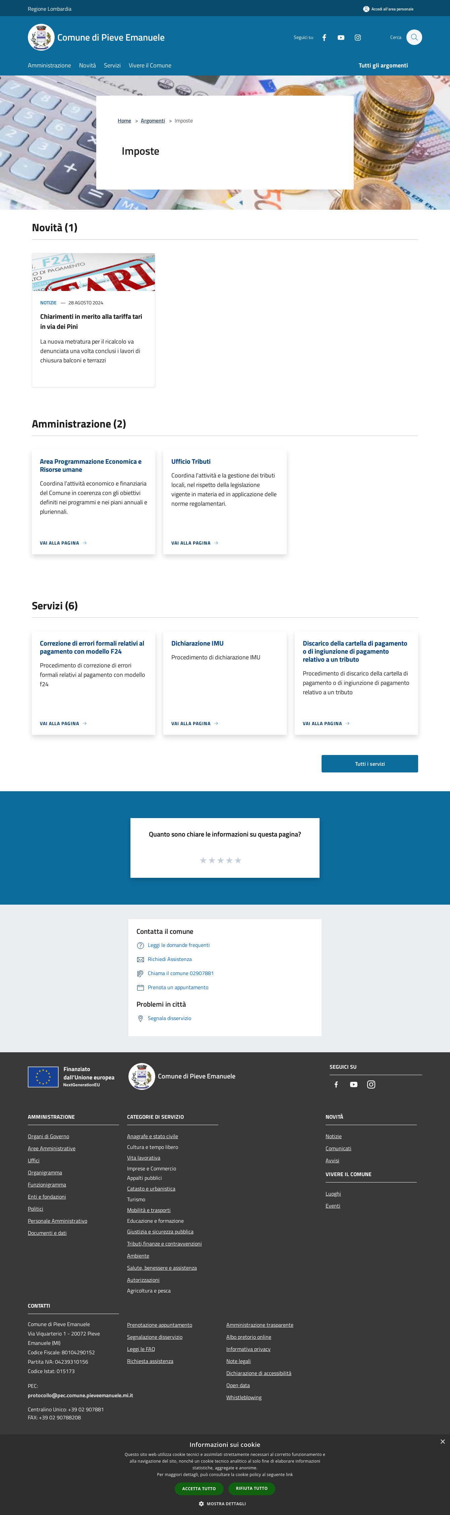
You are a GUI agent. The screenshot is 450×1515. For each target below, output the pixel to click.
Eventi (333, 1206)
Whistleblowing (244, 1397)
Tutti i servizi (370, 764)
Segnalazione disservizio (154, 1337)
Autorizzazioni (143, 1280)
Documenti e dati (47, 1233)
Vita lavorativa (143, 1158)
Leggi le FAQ (141, 1349)
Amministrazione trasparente (259, 1325)
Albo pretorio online (248, 1337)
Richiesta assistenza (150, 1361)
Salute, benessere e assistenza (162, 1268)
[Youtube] (337, 37)
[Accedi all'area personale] (388, 9)
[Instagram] (354, 37)
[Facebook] (321, 37)
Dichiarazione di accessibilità (258, 1373)
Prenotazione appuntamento (159, 1325)
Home (124, 120)
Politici (35, 1209)
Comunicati (338, 1148)
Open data (238, 1385)
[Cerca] (414, 37)
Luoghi (333, 1194)
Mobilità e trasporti (149, 1210)
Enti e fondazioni (47, 1197)
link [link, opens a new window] (289, 1474)
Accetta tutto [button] (199, 1489)
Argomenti (153, 120)
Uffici (34, 1160)
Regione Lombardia (49, 9)
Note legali (238, 1361)
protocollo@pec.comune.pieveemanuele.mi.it (80, 1395)
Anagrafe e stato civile (152, 1136)
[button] (225, 1503)
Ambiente (138, 1256)
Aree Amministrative (51, 1148)
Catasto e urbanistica (151, 1188)
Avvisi (332, 1160)
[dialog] (225, 1475)
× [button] (442, 1442)
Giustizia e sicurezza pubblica (160, 1231)
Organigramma (45, 1172)
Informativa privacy (248, 1349)
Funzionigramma (47, 1184)
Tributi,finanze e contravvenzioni (164, 1244)
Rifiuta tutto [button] (252, 1488)
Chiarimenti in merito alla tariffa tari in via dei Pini (91, 321)
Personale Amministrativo (57, 1221)
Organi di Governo (48, 1136)
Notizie (48, 302)
